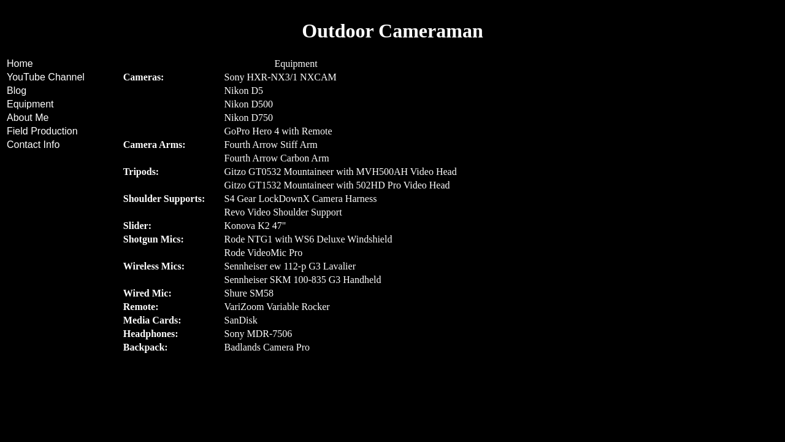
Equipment (30, 104)
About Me (27, 117)
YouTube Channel (46, 77)
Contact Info (33, 144)
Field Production (42, 131)
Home (20, 63)
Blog (16, 90)
